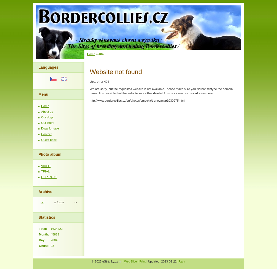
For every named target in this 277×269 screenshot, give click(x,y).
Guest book (49, 139)
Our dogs (47, 117)
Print (142, 261)
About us (47, 111)
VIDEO (46, 166)
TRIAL (45, 171)
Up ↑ (182, 261)
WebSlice (130, 261)
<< (42, 202)
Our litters (47, 122)
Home (45, 106)
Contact (46, 134)
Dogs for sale (50, 128)
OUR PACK (49, 177)
